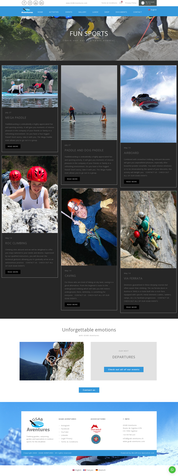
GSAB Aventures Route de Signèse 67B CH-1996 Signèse (132, 428)
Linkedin (64, 435)
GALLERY (82, 12)
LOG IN (148, 4)
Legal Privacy (66, 438)
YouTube (65, 432)
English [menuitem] (78, 470)
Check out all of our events (123, 369)
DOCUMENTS (121, 12)
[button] (172, 469)
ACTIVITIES (54, 12)
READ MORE (13, 146)
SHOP (107, 12)
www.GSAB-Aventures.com (76, 3)
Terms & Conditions (109, 3)
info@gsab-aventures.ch (133, 438)
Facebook (65, 429)
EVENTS (69, 12)
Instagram (65, 425)
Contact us (89, 390)
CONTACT (137, 12)
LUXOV (95, 12)
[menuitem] (152, 10)
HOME (40, 12)
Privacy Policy (130, 3)
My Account (150, 2)
